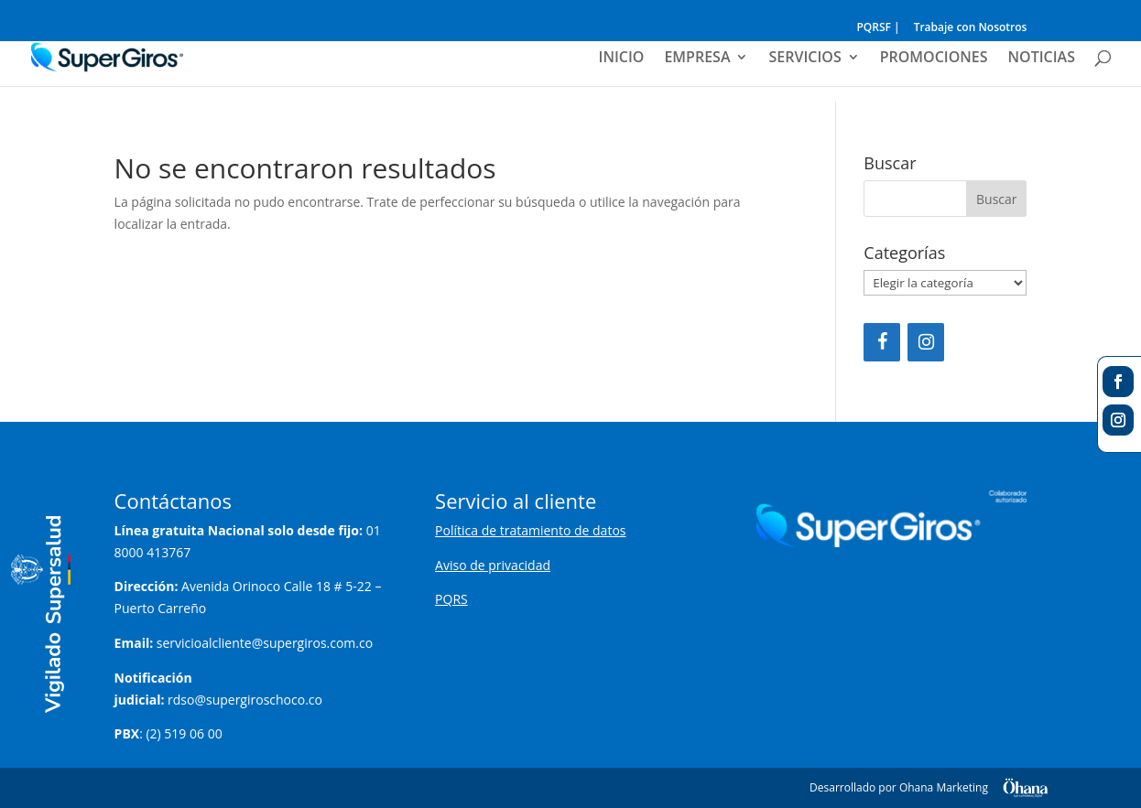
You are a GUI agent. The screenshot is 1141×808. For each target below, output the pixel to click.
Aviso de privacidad (492, 565)
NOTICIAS (1041, 58)
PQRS (451, 599)
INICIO (622, 58)
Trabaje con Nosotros (970, 28)
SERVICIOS (804, 58)
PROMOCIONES (934, 58)
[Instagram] (925, 342)
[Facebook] (882, 342)
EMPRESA (697, 58)
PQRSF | (877, 28)
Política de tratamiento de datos (530, 530)
